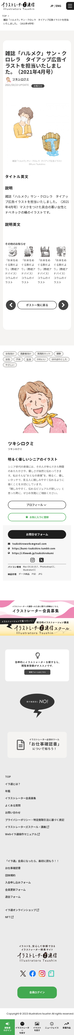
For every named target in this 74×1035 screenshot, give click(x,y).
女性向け (10, 353)
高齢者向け (25, 353)
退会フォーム (13, 897)
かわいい (41, 359)
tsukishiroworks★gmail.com (27, 543)
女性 (8, 359)
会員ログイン (37, 992)
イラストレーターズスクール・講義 (27, 827)
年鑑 (7, 791)
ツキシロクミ (20, 79)
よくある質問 (13, 805)
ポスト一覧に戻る (37, 305)
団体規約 (10, 875)
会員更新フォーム (15, 890)
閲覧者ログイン (7, 1026)
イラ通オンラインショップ (22, 910)
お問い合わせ (13, 812)
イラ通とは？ (13, 784)
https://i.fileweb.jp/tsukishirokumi (31, 553)
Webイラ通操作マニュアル (22, 834)
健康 (58, 353)
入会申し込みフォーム (18, 882)
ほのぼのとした (59, 359)
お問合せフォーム (37, 534)
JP (51, 6)
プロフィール (36, 505)
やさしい (10, 364)
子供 (18, 359)
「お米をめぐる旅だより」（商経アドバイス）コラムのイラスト (13, 265)
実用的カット (43, 353)
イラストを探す (37, 1026)
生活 (28, 359)
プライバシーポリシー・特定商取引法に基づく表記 (34, 820)
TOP (8, 777)
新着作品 (67, 1025)
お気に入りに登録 (36, 517)
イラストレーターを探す (22, 1027)
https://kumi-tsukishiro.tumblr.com (31, 548)
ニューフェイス (52, 1025)
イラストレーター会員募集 (20, 798)
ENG (58, 6)
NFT (9, 917)
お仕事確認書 (13, 868)
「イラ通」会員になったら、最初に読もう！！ (32, 861)
